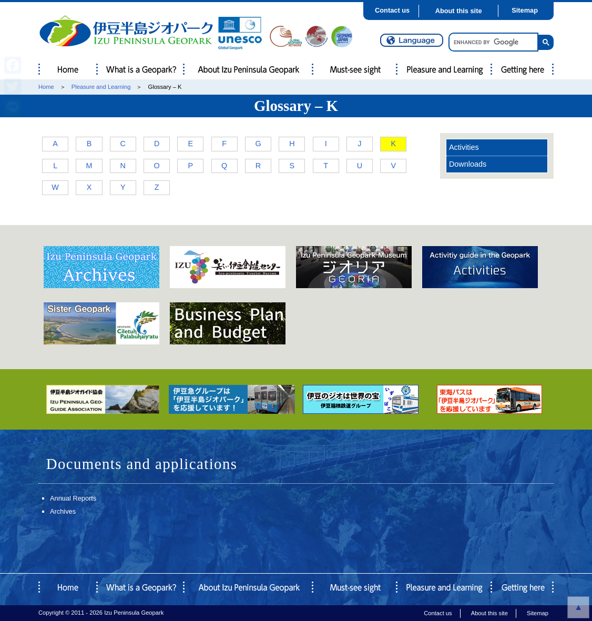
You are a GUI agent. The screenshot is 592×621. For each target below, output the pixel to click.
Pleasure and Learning (101, 87)
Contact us (392, 10)
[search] (492, 42)
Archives (63, 511)
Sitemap (525, 10)
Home (46, 87)
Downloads (467, 164)
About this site (458, 11)
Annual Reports (73, 498)
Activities (464, 147)
